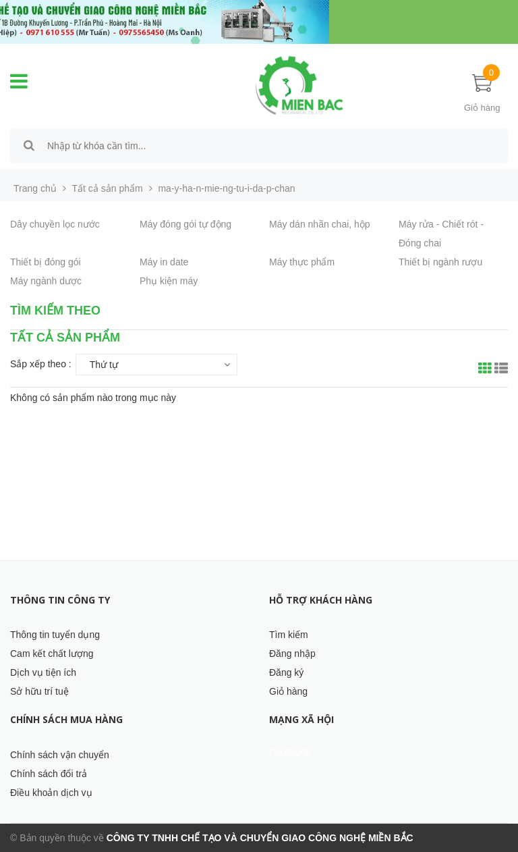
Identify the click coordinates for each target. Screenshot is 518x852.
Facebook (289, 752)
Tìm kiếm (288, 634)
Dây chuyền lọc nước (55, 224)
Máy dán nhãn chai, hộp (319, 224)
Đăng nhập (292, 653)
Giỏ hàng (288, 691)
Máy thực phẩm (302, 262)
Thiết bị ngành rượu (440, 262)
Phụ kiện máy (169, 280)
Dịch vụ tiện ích (43, 672)
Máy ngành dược (46, 280)
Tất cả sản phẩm (107, 188)
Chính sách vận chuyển (59, 754)
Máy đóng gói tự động (185, 224)
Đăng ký (286, 672)
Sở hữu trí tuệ (39, 691)
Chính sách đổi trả (48, 773)
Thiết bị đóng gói (45, 262)
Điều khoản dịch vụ (51, 792)
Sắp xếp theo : (40, 363)
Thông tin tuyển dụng (55, 634)
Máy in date (164, 262)
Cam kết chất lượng (51, 653)
